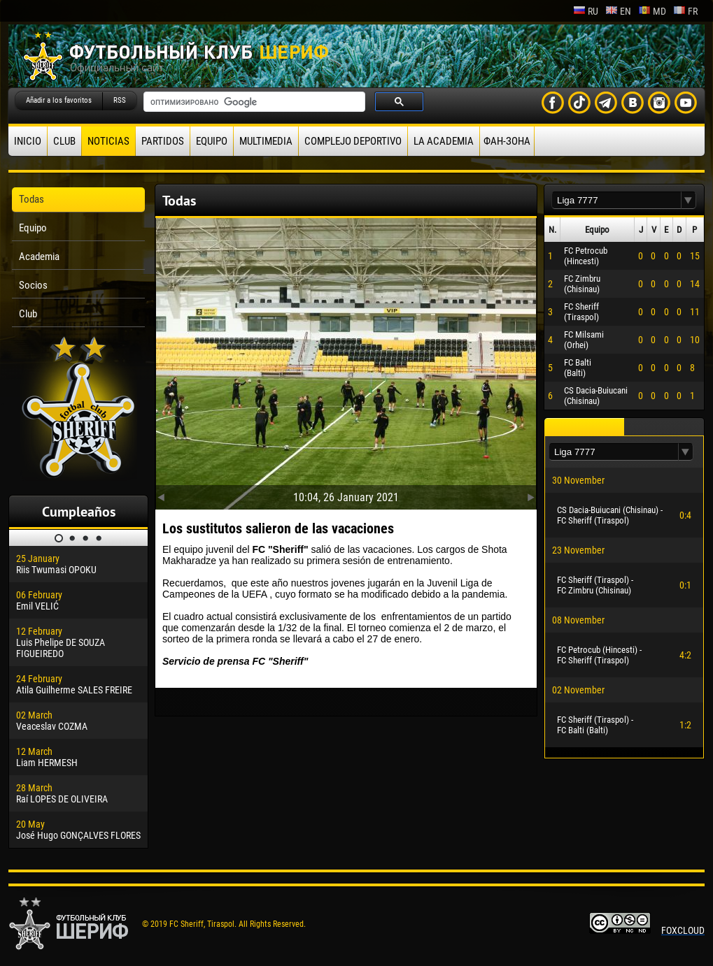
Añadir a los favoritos (59, 100)
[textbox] (616, 200)
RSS (119, 100)
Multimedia (265, 141)
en (618, 11)
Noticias (108, 141)
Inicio (27, 141)
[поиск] (252, 102)
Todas (31, 199)
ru (585, 11)
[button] (688, 200)
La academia (444, 141)
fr (685, 11)
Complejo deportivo (353, 141)
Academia (39, 256)
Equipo (211, 141)
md (652, 11)
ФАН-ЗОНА (506, 141)
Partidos (162, 141)
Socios (33, 285)
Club (64, 141)
